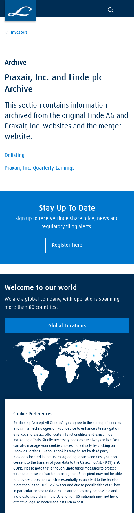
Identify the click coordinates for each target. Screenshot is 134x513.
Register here (67, 245)
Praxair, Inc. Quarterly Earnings (39, 168)
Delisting (15, 155)
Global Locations (67, 326)
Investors (19, 32)
